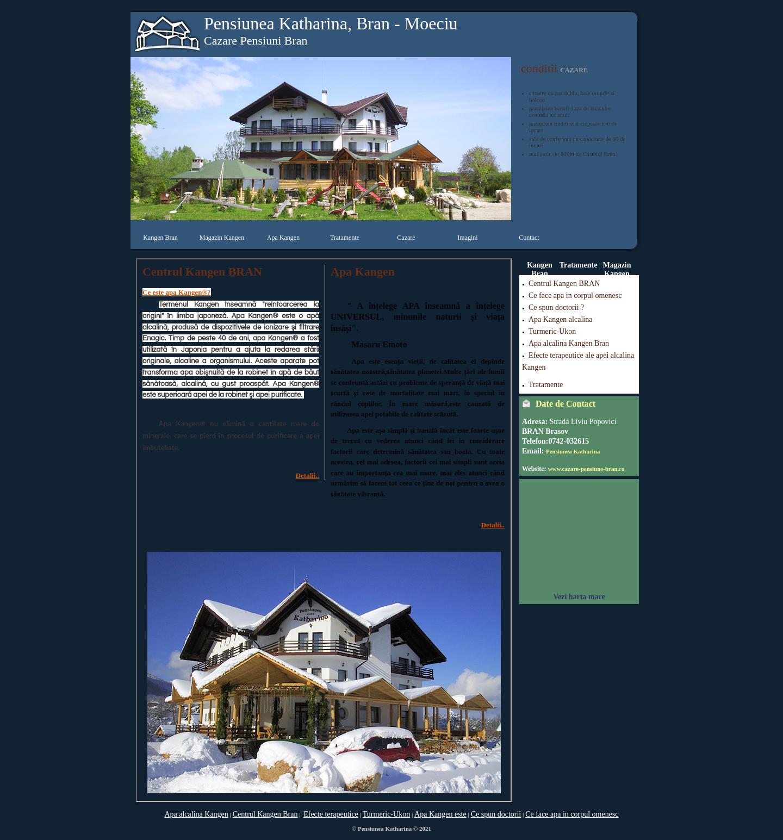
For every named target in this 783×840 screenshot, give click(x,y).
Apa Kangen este (440, 814)
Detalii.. (307, 475)
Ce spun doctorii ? (556, 307)
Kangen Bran (160, 237)
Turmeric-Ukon (552, 331)
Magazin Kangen (222, 237)
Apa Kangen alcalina (560, 319)
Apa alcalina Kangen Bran (569, 343)
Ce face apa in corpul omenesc (575, 295)
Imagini (467, 237)
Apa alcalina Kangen (196, 814)
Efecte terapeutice (330, 814)
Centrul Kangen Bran (265, 814)
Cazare (406, 237)
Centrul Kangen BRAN (564, 283)
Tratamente (344, 237)
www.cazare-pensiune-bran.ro (586, 468)
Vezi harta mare (579, 597)
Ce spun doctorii (496, 814)
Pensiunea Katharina (573, 451)
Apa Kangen (283, 237)
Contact (529, 237)
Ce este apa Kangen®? (176, 292)
